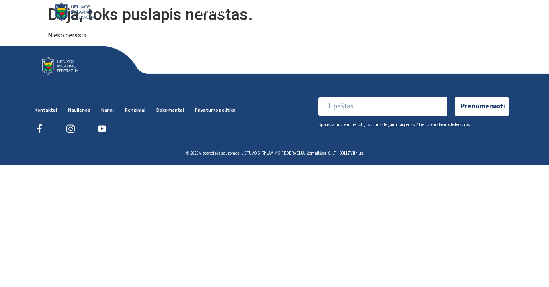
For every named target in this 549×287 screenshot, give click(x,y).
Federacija (304, 12)
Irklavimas (215, 12)
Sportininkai (398, 12)
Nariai (107, 110)
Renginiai (350, 12)
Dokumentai (482, 12)
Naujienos (259, 12)
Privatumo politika (215, 110)
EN (515, 12)
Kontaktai (46, 110)
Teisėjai (441, 12)
